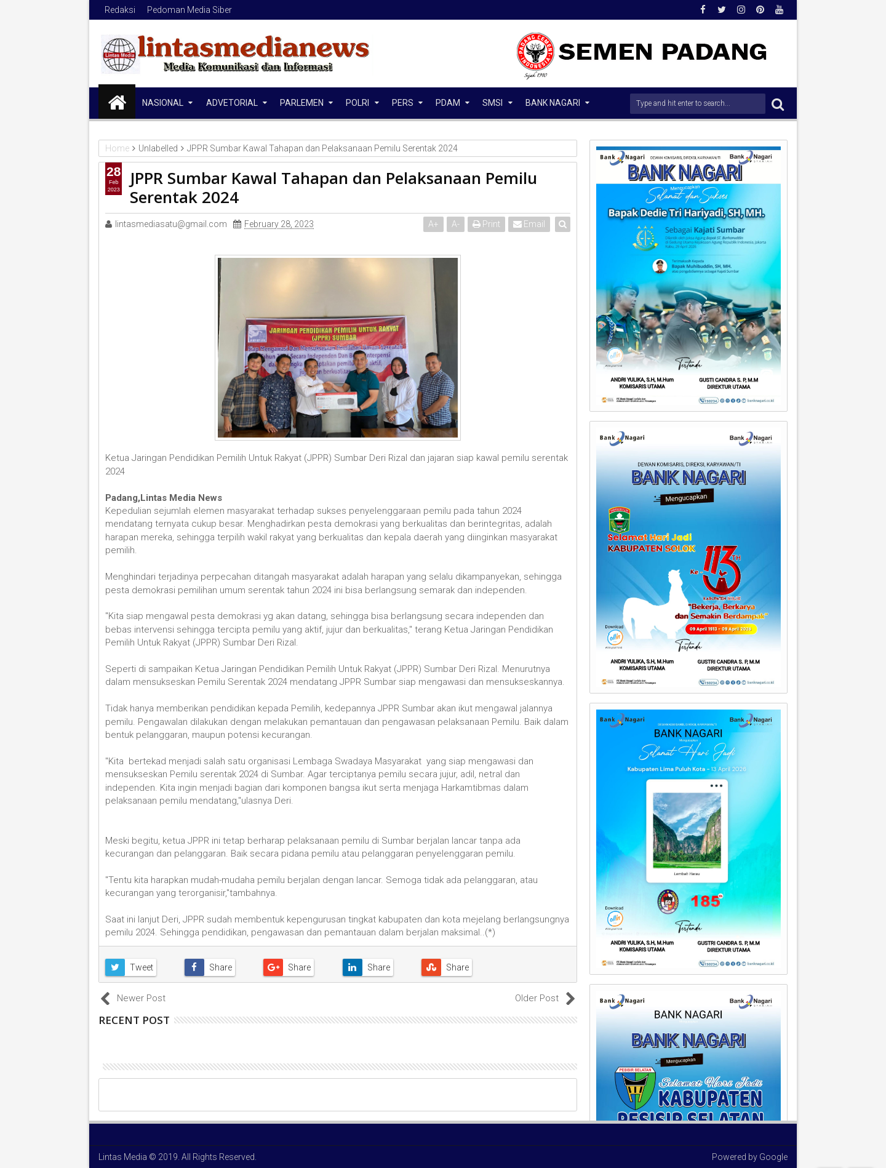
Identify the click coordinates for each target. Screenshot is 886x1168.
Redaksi (120, 10)
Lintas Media (122, 1157)
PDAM (448, 103)
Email (530, 224)
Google (773, 1157)
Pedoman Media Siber (189, 10)
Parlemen (302, 103)
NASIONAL (162, 103)
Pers (402, 103)
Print (487, 224)
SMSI (492, 103)
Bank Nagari (552, 103)
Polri (357, 103)
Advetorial (232, 103)
